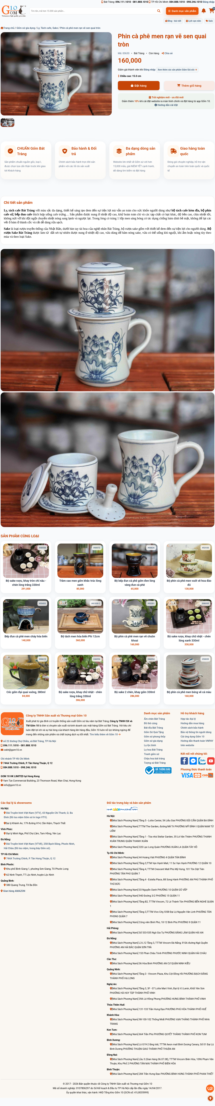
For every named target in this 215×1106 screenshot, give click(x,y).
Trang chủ (7, 28)
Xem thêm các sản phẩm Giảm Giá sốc (177, 69)
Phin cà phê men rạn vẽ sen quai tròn (80, 28)
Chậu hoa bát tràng (154, 758)
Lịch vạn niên (193, 21)
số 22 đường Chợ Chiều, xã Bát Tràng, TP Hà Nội (28, 741)
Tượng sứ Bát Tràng (155, 762)
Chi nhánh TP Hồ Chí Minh (15, 758)
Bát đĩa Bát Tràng (153, 727)
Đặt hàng (139, 85)
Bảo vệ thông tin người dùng (196, 732)
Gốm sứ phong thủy (154, 736)
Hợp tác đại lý (188, 718)
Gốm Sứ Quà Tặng (154, 732)
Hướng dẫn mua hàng (192, 723)
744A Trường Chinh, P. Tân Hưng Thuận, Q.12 (30, 858)
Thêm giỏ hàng (189, 85)
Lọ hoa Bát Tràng (153, 749)
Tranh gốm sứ (151, 754)
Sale (209, 21)
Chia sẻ (167, 53)
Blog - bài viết (173, 21)
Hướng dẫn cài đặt (166, 105)
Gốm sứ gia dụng (25, 28)
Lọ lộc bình (150, 745)
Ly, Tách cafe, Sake (47, 28)
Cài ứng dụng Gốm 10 (192, 736)
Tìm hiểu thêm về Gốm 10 (105, 734)
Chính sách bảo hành (192, 727)
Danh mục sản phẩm (182, 11)
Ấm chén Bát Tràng (154, 718)
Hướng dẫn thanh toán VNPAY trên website (197, 743)
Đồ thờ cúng (150, 723)
